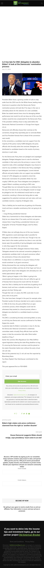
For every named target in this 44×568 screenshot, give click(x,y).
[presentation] (19, 492)
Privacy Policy (22, 390)
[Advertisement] (22, 30)
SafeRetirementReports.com (17, 545)
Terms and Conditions (17, 542)
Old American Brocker (29, 534)
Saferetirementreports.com (21, 395)
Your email (22, 482)
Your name (22, 471)
